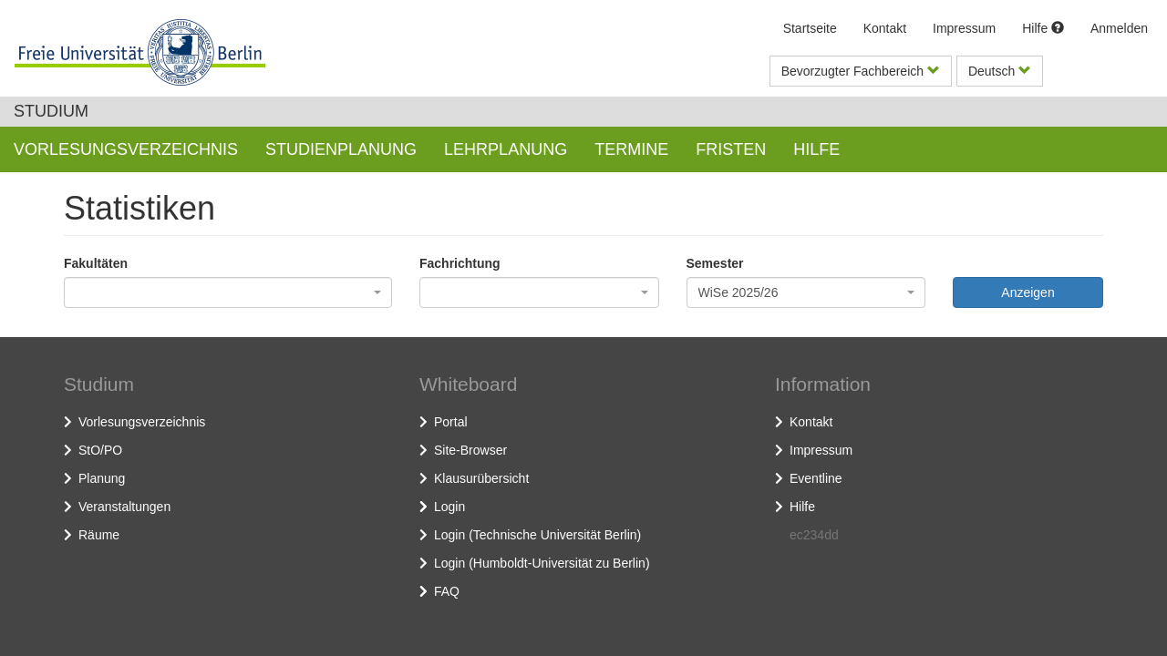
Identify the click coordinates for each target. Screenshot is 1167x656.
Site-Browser (470, 450)
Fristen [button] (731, 149)
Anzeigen (1027, 292)
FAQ (447, 591)
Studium (51, 111)
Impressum (964, 28)
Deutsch (999, 71)
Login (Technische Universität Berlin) (537, 535)
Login (449, 506)
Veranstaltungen (124, 506)
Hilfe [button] (816, 149)
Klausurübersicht (481, 478)
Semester (715, 263)
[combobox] (228, 292)
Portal (451, 422)
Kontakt (884, 28)
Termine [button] (631, 149)
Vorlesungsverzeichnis (141, 422)
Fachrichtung (460, 263)
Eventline (816, 478)
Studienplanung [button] (341, 149)
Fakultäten (96, 263)
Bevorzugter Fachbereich (860, 71)
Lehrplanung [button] (505, 149)
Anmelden (1119, 28)
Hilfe (1043, 28)
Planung (101, 478)
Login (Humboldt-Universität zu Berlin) (542, 563)
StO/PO (100, 450)
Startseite (810, 28)
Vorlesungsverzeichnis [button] (126, 149)
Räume (98, 535)
